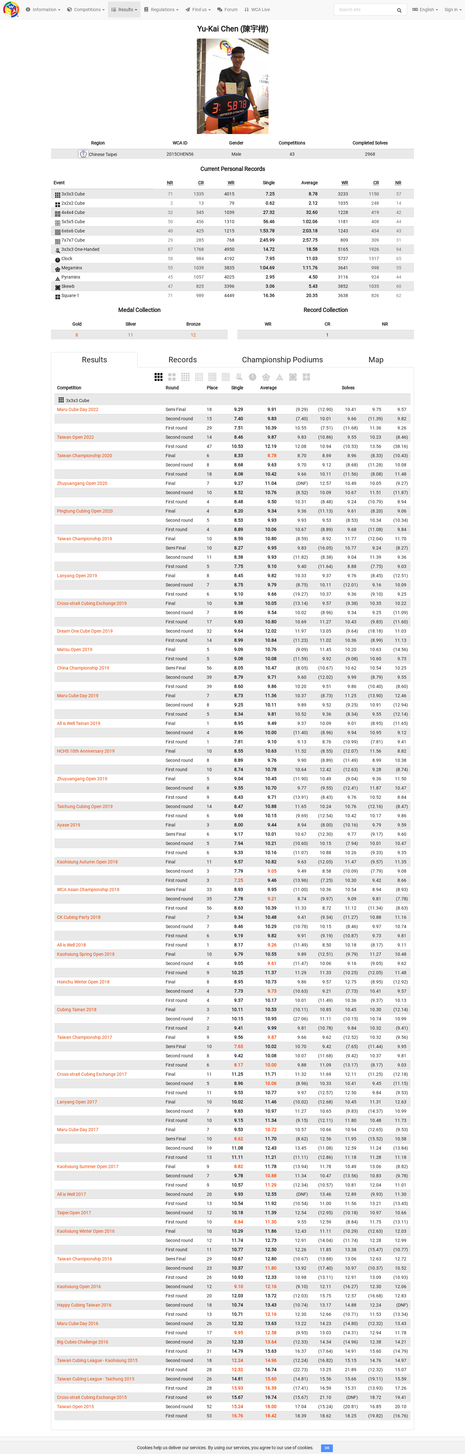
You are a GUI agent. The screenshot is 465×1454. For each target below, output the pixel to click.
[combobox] (370, 10)
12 (193, 334)
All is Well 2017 (71, 1194)
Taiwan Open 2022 (75, 437)
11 (130, 334)
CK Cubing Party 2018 (79, 917)
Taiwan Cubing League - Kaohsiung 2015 (97, 1360)
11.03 (312, 258)
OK (327, 1448)
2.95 (270, 277)
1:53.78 (267, 230)
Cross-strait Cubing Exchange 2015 (92, 1397)
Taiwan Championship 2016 (84, 1258)
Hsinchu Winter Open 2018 (83, 981)
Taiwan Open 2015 (75, 1406)
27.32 (269, 212)
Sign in (453, 9)
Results (94, 359)
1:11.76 (310, 267)
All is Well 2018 (71, 944)
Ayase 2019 (68, 824)
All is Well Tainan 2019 (78, 723)
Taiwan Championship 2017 (84, 1037)
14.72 (269, 249)
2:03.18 (310, 230)
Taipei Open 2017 (74, 1212)
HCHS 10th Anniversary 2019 (86, 751)
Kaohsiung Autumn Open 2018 (87, 861)
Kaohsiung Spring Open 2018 (86, 954)
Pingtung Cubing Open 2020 (85, 511)
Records (182, 359)
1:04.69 (267, 267)
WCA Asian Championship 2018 (88, 889)
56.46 (269, 221)
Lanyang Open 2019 (77, 575)
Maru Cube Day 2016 (77, 1323)
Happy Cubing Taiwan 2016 (84, 1305)
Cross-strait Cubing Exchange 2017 (92, 1074)
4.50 (313, 277)
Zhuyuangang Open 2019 (82, 778)
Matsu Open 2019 (74, 649)
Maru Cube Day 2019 (77, 695)
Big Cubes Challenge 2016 (82, 1341)
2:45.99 (267, 240)
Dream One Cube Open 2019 (85, 631)
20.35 (312, 295)
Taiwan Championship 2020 (84, 455)
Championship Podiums (282, 359)
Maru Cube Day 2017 (77, 1129)
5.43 (313, 286)
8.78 (313, 193)
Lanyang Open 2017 (77, 1101)
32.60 (312, 212)
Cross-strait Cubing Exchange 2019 (92, 603)
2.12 (313, 203)
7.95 (270, 258)
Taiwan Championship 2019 (84, 538)
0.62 (270, 203)
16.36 (269, 295)
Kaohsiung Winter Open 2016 (86, 1231)
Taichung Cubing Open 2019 (85, 806)
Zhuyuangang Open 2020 (82, 483)
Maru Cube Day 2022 (77, 409)
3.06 (270, 286)
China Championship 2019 (83, 667)
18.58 (312, 249)
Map (375, 359)
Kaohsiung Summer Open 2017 (87, 1166)
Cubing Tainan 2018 (77, 1009)
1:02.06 (310, 221)
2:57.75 (310, 240)
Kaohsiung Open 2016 (79, 1286)
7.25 (270, 193)
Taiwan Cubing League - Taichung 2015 (95, 1378)
